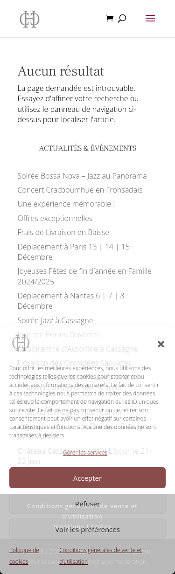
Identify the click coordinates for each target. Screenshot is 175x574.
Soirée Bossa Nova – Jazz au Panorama (82, 176)
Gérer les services (85, 452)
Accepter (87, 478)
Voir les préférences (87, 529)
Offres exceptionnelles (55, 218)
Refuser (87, 503)
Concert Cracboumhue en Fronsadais (80, 190)
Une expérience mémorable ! (66, 204)
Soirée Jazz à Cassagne (55, 320)
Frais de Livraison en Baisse (64, 232)
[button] (161, 344)
